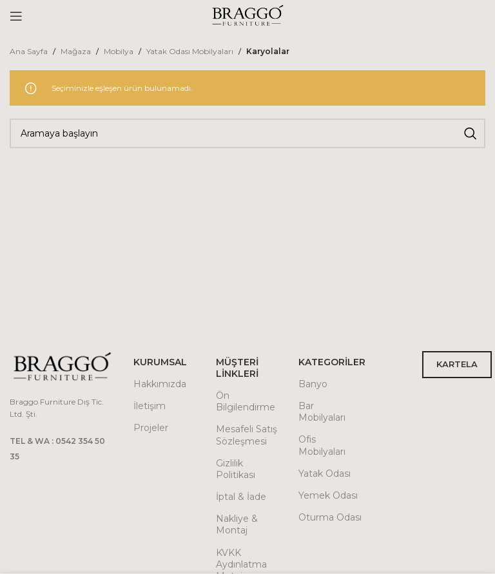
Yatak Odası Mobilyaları (189, 51)
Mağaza (76, 51)
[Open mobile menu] (16, 16)
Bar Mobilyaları (321, 411)
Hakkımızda (159, 384)
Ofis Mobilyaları (321, 445)
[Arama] (247, 133)
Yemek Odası (328, 495)
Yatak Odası (324, 473)
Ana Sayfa (29, 51)
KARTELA (457, 364)
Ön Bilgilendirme (245, 401)
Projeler (150, 428)
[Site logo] (247, 15)
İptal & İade (241, 496)
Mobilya (118, 51)
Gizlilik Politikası (235, 469)
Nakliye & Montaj (237, 524)
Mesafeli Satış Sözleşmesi (246, 434)
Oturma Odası (330, 517)
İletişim (149, 406)
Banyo (312, 384)
